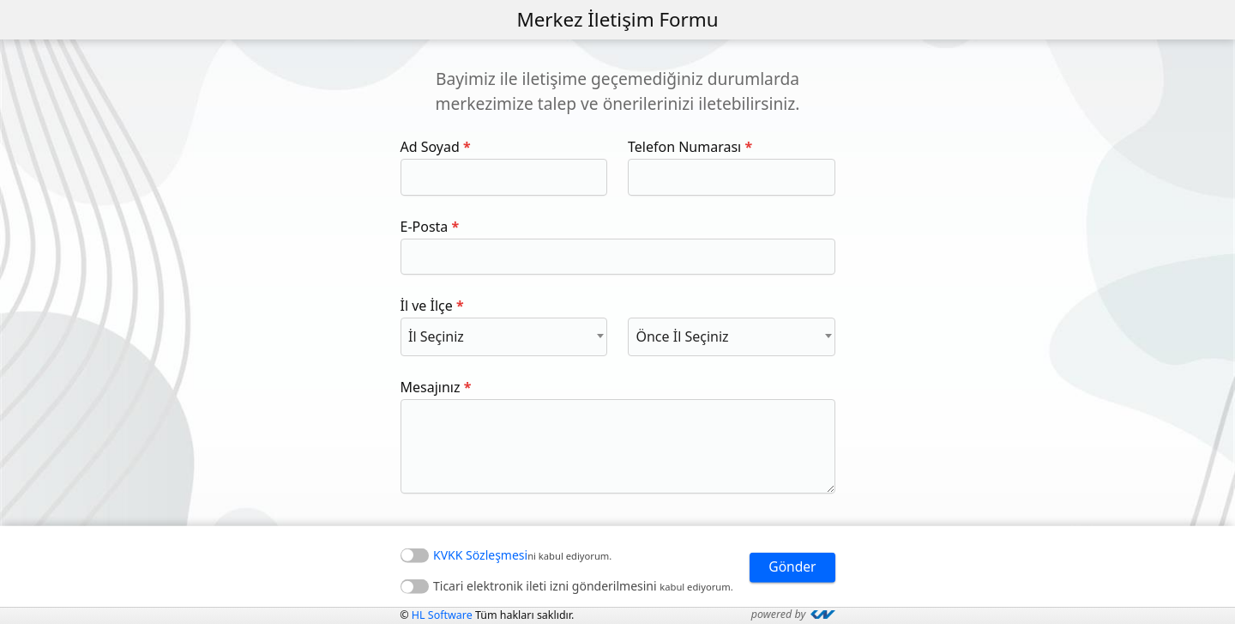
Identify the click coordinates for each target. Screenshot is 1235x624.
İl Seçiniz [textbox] (436, 336)
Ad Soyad (430, 146)
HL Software (444, 615)
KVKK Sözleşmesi (480, 554)
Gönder (791, 567)
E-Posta (425, 226)
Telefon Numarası (684, 146)
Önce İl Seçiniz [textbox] (682, 336)
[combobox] (504, 336)
